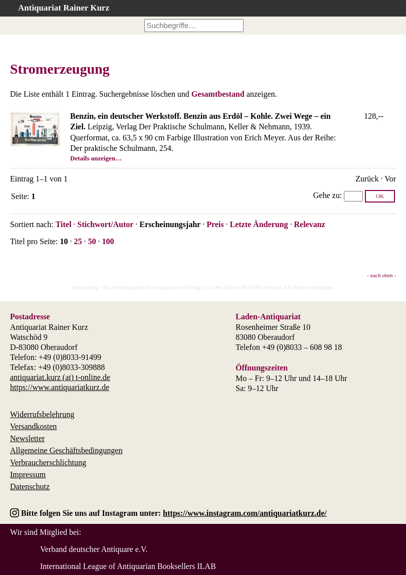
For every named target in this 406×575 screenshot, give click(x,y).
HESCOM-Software (261, 287)
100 (108, 241)
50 (92, 241)
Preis (215, 224)
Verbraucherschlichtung (48, 462)
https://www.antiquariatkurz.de (59, 387)
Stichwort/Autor (105, 224)
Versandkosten (33, 426)
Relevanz (309, 224)
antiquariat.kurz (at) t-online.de (60, 377)
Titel (64, 224)
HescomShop (85, 287)
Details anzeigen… (96, 158)
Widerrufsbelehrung (42, 414)
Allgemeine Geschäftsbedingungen (66, 450)
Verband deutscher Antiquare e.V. (93, 549)
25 (78, 241)
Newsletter (27, 438)
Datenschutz (30, 486)
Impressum (28, 474)
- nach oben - (381, 275)
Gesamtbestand (218, 94)
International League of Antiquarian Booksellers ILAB (128, 566)
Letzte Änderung (259, 224)
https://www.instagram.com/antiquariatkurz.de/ (245, 513)
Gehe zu (326, 195)
